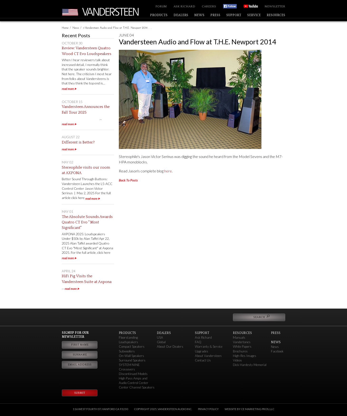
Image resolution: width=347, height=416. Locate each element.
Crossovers (127, 369)
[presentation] (86, 377)
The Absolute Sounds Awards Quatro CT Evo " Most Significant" (87, 222)
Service (254, 15)
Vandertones (242, 342)
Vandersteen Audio (111, 12)
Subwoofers (127, 351)
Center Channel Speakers (136, 387)
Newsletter (275, 6)
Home (65, 28)
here (168, 171)
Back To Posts (128, 180)
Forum (161, 6)
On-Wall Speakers (131, 356)
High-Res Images (244, 356)
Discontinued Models (133, 374)
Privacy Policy (208, 409)
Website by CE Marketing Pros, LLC (249, 409)
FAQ (198, 342)
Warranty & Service (208, 346)
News (199, 15)
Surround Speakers (132, 360)
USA (160, 337)
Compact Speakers (132, 346)
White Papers (242, 346)
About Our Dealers (170, 346)
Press (215, 15)
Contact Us (203, 360)
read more (68, 89)
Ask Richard (184, 6)
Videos (237, 360)
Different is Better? (78, 142)
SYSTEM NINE (129, 365)
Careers (209, 6)
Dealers (181, 15)
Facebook (277, 351)
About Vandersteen (208, 356)
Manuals (239, 337)
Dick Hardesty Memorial (249, 365)
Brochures (240, 351)
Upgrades (201, 351)
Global (161, 342)
